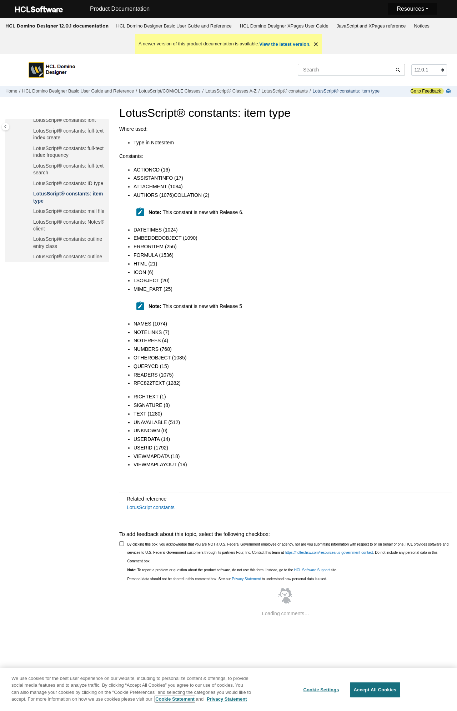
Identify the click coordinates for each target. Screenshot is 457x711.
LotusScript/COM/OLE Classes (170, 91)
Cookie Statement (175, 702)
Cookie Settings (321, 692)
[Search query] (351, 69)
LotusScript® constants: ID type (68, 183)
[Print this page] (449, 91)
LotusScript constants (151, 507)
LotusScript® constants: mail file (68, 211)
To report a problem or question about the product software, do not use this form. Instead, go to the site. (232, 570)
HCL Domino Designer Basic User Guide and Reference (174, 26)
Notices (421, 26)
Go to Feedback (426, 91)
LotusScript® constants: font (64, 120)
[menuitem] (174, 26)
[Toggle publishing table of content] (5, 126)
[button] (30, 120)
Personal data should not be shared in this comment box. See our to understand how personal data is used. (227, 579)
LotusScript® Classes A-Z (231, 91)
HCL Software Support (312, 570)
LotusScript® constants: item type (346, 91)
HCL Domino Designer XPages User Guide (284, 26)
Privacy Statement (246, 579)
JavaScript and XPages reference (371, 26)
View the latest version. (285, 44)
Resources (410, 9)
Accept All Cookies (375, 692)
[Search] (398, 69)
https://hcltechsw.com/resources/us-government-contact (329, 553)
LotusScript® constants (284, 91)
